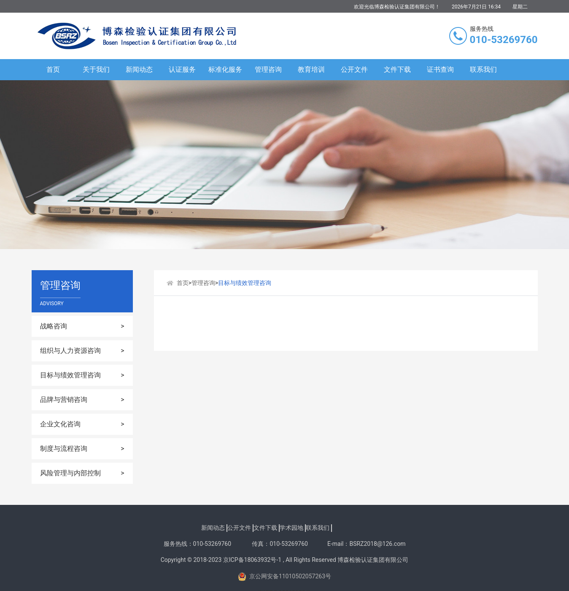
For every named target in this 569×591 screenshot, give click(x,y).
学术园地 (291, 527)
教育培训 (311, 69)
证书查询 (440, 69)
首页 (53, 69)
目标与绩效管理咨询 (244, 282)
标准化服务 (225, 69)
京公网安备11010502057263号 (284, 576)
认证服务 (182, 69)
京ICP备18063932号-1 (252, 559)
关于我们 (96, 69)
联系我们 (483, 69)
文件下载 (397, 69)
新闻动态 (139, 69)
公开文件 (354, 69)
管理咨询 (268, 69)
